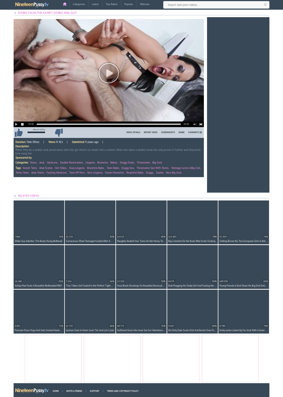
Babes (113, 162)
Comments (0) (195, 132)
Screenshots (168, 132)
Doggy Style (127, 162)
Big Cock (157, 162)
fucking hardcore (57, 172)
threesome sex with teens (152, 168)
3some (159, 172)
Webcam (145, 4)
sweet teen (30, 168)
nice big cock (174, 172)
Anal (41, 162)
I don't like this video (59, 133)
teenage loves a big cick (185, 168)
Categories (79, 4)
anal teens (37, 172)
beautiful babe (134, 172)
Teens (33, 162)
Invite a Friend (74, 391)
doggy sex (128, 168)
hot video (60, 168)
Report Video (151, 132)
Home (56, 391)
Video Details (133, 132)
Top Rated (111, 4)
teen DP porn (77, 172)
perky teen (22, 172)
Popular (128, 4)
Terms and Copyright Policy (123, 391)
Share (181, 132)
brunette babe (95, 168)
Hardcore (52, 162)
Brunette (102, 162)
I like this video (19, 133)
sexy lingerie (77, 168)
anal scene (45, 168)
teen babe (113, 168)
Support (94, 391)
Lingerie (90, 162)
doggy (149, 172)
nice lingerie (94, 172)
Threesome (143, 162)
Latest (95, 4)
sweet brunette (114, 172)
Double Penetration (71, 162)
